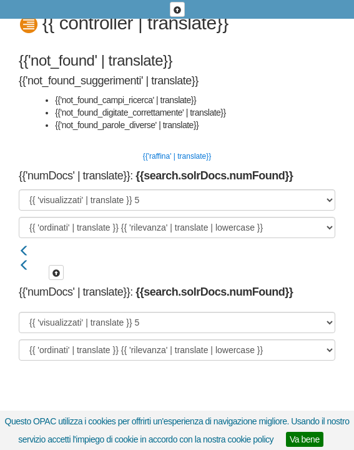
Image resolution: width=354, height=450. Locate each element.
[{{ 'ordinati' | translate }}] (177, 227)
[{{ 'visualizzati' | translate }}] (177, 200)
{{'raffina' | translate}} (177, 156)
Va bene (305, 439)
